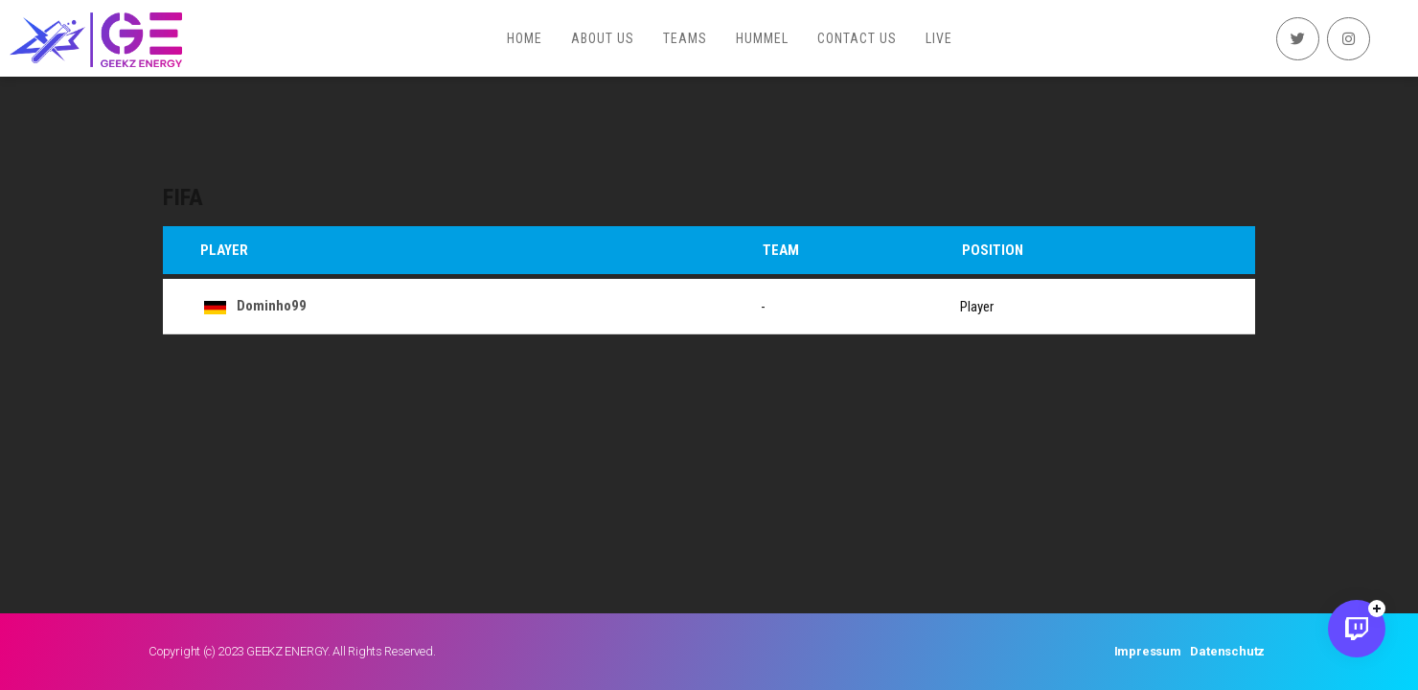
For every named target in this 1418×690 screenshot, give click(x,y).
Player (224, 250)
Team (781, 250)
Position (992, 250)
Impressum (1147, 651)
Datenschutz (1227, 651)
